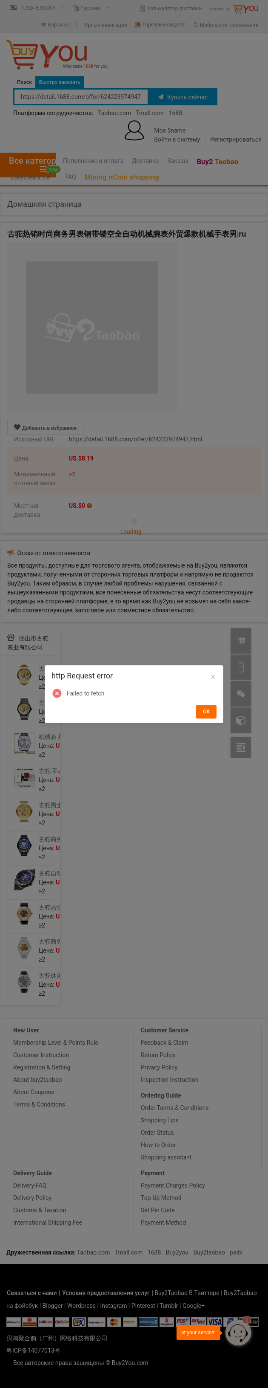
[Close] (213, 677)
